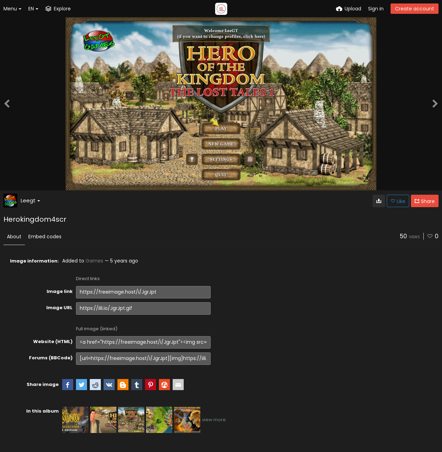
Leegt (30, 200)
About (14, 236)
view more (214, 419)
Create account (414, 8)
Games (94, 260)
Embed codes (44, 236)
